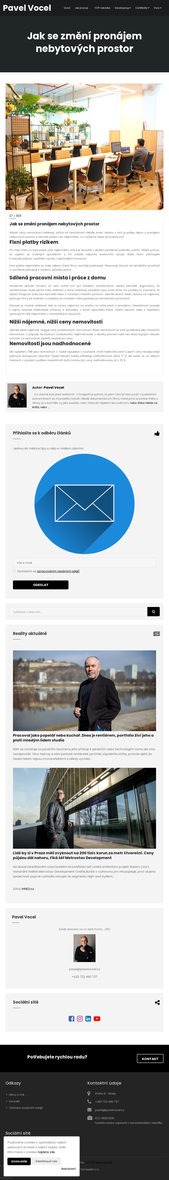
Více (157, 8)
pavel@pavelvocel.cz (109, 1110)
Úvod (67, 8)
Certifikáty (142, 8)
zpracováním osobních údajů (58, 571)
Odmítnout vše (46, 1161)
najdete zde (46, 1152)
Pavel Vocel (54, 387)
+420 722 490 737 (107, 1102)
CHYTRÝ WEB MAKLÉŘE (98, 1162)
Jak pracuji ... (82, 8)
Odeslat (40, 584)
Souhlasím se (27, 571)
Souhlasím (19, 1161)
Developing (123, 8)
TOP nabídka (102, 8)
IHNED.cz (27, 889)
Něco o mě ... (18, 1095)
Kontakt (150, 1058)
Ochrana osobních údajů (26, 1108)
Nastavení (68, 1169)
